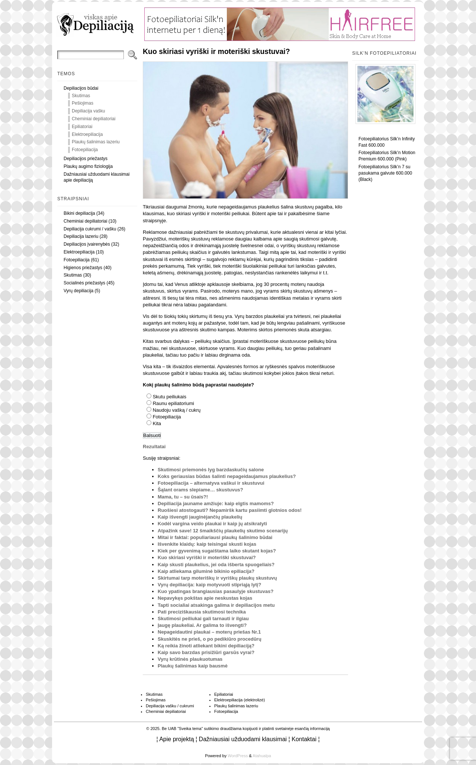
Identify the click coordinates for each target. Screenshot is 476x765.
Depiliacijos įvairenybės (87, 244)
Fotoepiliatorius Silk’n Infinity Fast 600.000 (386, 142)
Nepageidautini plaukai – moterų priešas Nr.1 (209, 632)
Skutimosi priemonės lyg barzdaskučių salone (211, 469)
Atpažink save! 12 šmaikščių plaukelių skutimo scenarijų (223, 530)
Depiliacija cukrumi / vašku (90, 229)
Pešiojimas (82, 103)
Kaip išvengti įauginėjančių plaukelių (200, 517)
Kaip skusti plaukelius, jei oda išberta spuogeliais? (216, 564)
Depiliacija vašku (88, 111)
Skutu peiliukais (169, 396)
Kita (157, 423)
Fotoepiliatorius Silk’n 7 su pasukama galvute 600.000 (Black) (385, 173)
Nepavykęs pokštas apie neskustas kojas (205, 598)
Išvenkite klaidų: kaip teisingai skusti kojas (207, 544)
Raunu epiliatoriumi (173, 403)
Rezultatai (154, 446)
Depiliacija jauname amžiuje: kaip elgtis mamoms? (216, 503)
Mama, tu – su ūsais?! (183, 497)
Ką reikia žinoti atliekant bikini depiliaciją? (206, 645)
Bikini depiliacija (79, 213)
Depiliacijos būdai (81, 88)
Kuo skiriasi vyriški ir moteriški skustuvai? (207, 557)
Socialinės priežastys (84, 283)
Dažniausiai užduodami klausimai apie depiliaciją (96, 177)
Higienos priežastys (83, 267)
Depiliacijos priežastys (85, 158)
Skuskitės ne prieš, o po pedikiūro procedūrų (209, 639)
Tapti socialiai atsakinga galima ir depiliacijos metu (216, 605)
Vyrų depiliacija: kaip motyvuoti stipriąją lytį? (209, 584)
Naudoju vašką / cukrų (177, 410)
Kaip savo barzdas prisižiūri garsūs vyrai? (206, 652)
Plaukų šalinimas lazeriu (96, 141)
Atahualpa (262, 755)
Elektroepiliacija (87, 134)
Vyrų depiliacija (78, 290)
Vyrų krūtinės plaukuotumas (190, 659)
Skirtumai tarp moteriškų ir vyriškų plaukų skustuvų (217, 578)
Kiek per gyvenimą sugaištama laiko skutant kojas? (217, 551)
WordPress (238, 755)
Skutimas (81, 95)
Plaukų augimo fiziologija (88, 166)
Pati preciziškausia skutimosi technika (202, 612)
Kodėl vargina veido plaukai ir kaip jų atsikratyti (212, 523)
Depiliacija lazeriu (81, 236)
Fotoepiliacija (85, 149)
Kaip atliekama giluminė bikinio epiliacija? (206, 571)
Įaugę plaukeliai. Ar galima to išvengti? (202, 625)
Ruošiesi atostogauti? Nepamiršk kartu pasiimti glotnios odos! (230, 510)
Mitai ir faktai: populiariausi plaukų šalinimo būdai (215, 537)
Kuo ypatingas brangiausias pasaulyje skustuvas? (215, 591)
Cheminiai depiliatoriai (93, 118)
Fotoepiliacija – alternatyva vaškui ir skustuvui (211, 483)
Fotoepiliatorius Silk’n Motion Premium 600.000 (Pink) (386, 156)
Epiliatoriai (82, 126)
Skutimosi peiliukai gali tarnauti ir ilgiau (203, 618)
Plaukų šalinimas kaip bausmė (193, 666)
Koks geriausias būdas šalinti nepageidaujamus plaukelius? (227, 476)
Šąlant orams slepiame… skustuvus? (200, 490)
